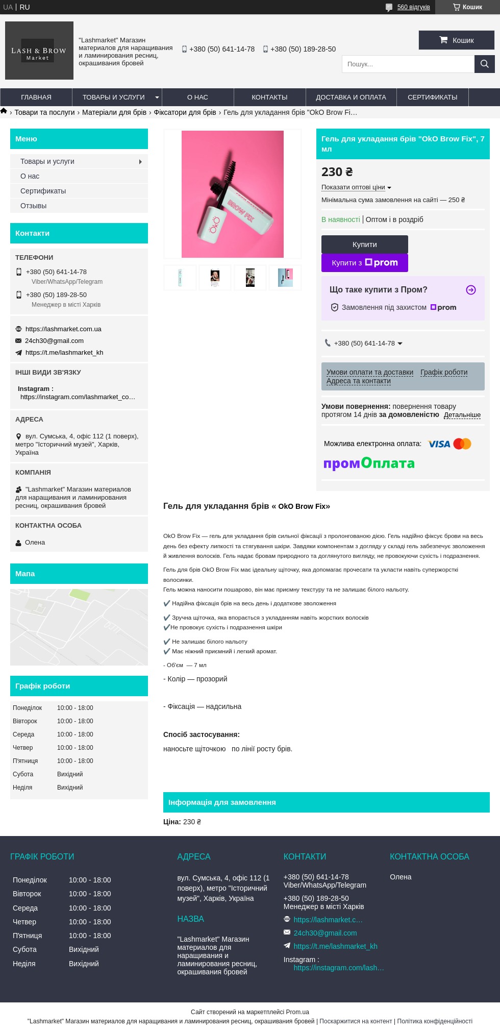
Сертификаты (432, 97)
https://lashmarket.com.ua (64, 329)
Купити (365, 244)
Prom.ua (297, 1012)
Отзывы (33, 206)
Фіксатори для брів (185, 112)
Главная (36, 97)
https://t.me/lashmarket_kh (64, 352)
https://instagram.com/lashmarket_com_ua (80, 397)
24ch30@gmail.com (54, 341)
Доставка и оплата (351, 97)
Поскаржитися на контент (355, 1021)
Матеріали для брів (114, 112)
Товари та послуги (44, 112)
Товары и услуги (114, 97)
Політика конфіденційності (435, 1021)
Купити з (364, 262)
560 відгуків (413, 7)
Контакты (269, 97)
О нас (197, 97)
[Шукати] (484, 64)
